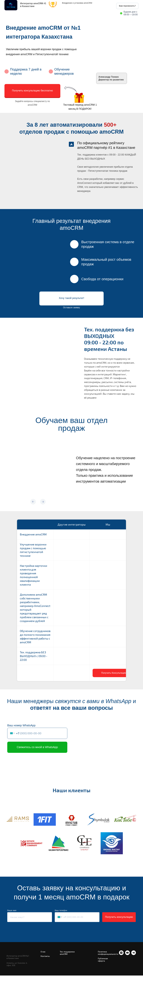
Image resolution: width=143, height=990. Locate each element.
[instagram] (121, 954)
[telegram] (133, 954)
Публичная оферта (103, 959)
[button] (114, 673)
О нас (43, 951)
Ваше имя (11, 910)
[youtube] (127, 954)
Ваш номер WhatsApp (21, 725)
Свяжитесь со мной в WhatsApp (37, 747)
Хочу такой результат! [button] (71, 298)
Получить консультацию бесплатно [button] (32, 90)
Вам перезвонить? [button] (127, 6)
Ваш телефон (61, 910)
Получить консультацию (119, 917)
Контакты (45, 956)
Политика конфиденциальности (108, 952)
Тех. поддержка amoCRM (67, 952)
